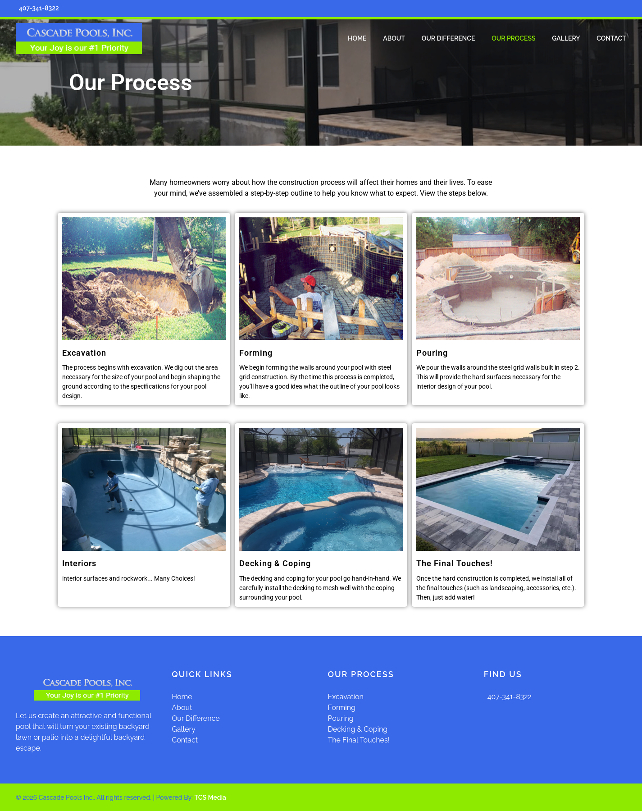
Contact (185, 740)
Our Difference (195, 718)
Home (182, 696)
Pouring (341, 718)
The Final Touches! (454, 563)
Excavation (346, 696)
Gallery (184, 729)
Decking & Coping (358, 729)
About (182, 707)
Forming (341, 707)
